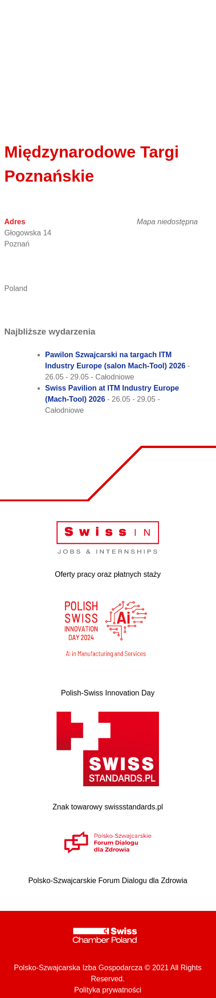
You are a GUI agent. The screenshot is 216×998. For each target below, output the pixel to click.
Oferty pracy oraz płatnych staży (108, 574)
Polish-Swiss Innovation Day (108, 693)
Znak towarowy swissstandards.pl (107, 807)
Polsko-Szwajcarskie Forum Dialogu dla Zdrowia (107, 880)
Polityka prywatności (107, 990)
